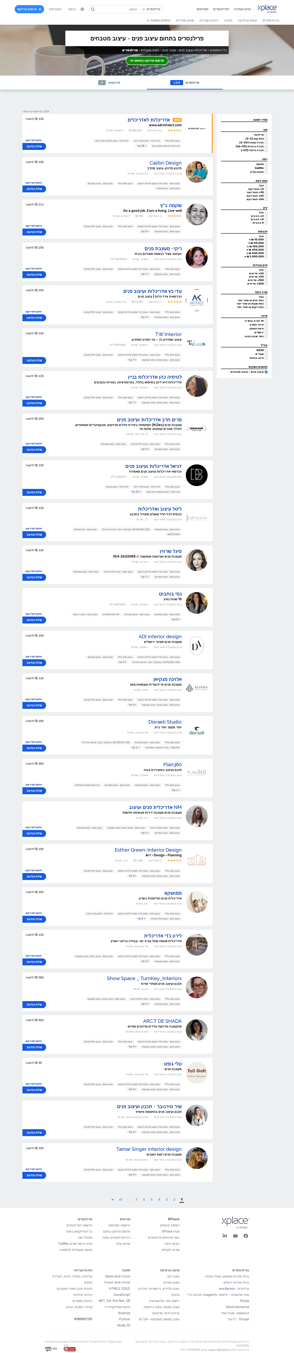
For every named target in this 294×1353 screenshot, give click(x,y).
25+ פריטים (256, 273)
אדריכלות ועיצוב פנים (193, 50)
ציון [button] (265, 208)
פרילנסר (259, 134)
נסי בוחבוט (170, 594)
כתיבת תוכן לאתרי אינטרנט (74, 1289)
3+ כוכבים (257, 216)
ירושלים (259, 332)
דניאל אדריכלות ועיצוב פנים (153, 466)
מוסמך (260, 164)
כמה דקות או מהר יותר (250, 307)
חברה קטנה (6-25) (251, 142)
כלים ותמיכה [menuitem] (242, 9)
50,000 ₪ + (256, 242)
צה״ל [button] (264, 345)
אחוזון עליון (257, 171)
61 (120, 1199)
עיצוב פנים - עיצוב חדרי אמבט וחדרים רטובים (159, 183)
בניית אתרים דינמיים (236, 1282)
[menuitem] (82, 9)
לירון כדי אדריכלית (163, 936)
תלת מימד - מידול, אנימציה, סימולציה (162, 747)
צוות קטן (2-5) (254, 138)
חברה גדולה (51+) (252, 150)
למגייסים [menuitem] (202, 9)
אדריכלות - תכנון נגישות (117, 486)
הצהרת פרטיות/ (78, 1341)
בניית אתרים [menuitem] (271, 20)
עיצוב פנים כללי (172, 140)
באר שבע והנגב (254, 336)
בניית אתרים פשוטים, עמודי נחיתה (227, 1276)
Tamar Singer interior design (149, 1149)
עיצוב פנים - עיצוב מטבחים (247, 371)
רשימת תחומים (169, 1225)
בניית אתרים (240, 1270)
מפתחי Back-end (118, 1276)
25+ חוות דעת (255, 195)
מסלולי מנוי (85, 1237)
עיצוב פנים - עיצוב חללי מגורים (98, 226)
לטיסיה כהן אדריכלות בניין (155, 377)
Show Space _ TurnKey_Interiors (144, 978)
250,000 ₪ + (255, 249)
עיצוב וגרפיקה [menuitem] (247, 20)
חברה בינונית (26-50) (250, 146)
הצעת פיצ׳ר (171, 1244)
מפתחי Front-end (117, 1282)
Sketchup (173, 534)
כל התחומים (218, 50)
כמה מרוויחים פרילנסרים (163, 1237)
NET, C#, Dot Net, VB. (114, 1301)
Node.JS (123, 1325)
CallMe (259, 168)
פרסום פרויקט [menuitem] (29, 9)
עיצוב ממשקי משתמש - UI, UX (159, 1319)
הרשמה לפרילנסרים (79, 1225)
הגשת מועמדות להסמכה (75, 1250)
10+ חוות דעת (255, 192)
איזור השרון (257, 324)
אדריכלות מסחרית (110, 614)
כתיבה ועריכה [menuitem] (208, 20)
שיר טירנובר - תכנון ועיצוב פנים (149, 1106)
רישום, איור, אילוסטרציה (164, 1301)
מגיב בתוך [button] (261, 292)
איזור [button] (264, 316)
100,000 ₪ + (255, 246)
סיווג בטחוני (256, 357)
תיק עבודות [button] (260, 265)
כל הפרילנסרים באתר (116, 1237)
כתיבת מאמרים (82, 1301)
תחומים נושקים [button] (258, 367)
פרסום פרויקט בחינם (116, 1231)
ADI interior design (160, 636)
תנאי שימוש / (113, 1341)
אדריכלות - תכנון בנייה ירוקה (147, 140)
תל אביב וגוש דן (254, 320)
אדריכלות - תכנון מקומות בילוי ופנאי (111, 140)
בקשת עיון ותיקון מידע (57, 1341)
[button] (244, 120)
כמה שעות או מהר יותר (250, 303)
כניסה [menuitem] (72, 9)
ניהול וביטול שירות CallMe (75, 1244)
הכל (261, 185)
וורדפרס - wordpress (234, 1289)
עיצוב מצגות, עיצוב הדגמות (161, 1307)
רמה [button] (264, 159)
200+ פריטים (255, 283)
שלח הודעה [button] (34, 146)
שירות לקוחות (170, 1250)
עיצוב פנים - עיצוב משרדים (167, 449)
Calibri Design (166, 163)
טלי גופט (173, 1064)
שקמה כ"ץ (171, 205)
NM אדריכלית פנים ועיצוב (155, 807)
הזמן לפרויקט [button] (34, 140)
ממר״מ (259, 354)
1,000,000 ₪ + (254, 256)
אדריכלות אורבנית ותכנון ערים (166, 146)
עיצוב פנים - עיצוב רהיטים (85, 614)
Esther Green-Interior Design (148, 850)
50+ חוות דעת (255, 199)
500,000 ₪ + (255, 253)
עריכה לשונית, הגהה (79, 1307)
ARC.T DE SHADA (162, 1021)
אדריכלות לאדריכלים (149, 120)
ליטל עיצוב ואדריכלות (160, 509)
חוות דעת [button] (261, 181)
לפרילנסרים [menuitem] (221, 9)
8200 (260, 350)
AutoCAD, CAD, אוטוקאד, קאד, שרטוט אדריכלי (125, 529)
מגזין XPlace (170, 1231)
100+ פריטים (256, 280)
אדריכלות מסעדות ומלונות (87, 785)
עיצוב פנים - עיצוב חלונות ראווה (165, 828)
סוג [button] (265, 130)
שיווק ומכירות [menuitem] (185, 20)
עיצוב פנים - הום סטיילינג (168, 188)
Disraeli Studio (165, 722)
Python (124, 1319)
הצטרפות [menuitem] (55, 9)
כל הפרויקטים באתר (79, 1231)
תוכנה (126, 1270)
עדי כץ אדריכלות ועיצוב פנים (152, 291)
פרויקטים (109, 82)
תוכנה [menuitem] (228, 20)
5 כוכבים (258, 222)
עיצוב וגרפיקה (169, 1270)
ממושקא (173, 893)
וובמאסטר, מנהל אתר (235, 1313)
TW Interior (168, 334)
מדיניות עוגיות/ (97, 1341)
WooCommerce (237, 1307)
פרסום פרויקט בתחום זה (147, 60)
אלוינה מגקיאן (167, 679)
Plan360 (172, 764)
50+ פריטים (256, 276)
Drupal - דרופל (238, 1319)
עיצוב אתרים (171, 1282)
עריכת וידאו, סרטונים (165, 1313)
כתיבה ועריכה (83, 1270)
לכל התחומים (83, 1319)
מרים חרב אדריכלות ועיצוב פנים (149, 420)
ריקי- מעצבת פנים (163, 248)
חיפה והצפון (256, 328)
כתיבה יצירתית (82, 1295)
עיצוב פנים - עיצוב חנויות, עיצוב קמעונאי (161, 360)
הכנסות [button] (262, 231)
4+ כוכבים (257, 219)
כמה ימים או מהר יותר (251, 300)
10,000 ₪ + (256, 239)
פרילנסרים (184, 82)
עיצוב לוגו (173, 1276)
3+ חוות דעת (256, 189)
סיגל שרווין (171, 551)
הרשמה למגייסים (119, 1225)
